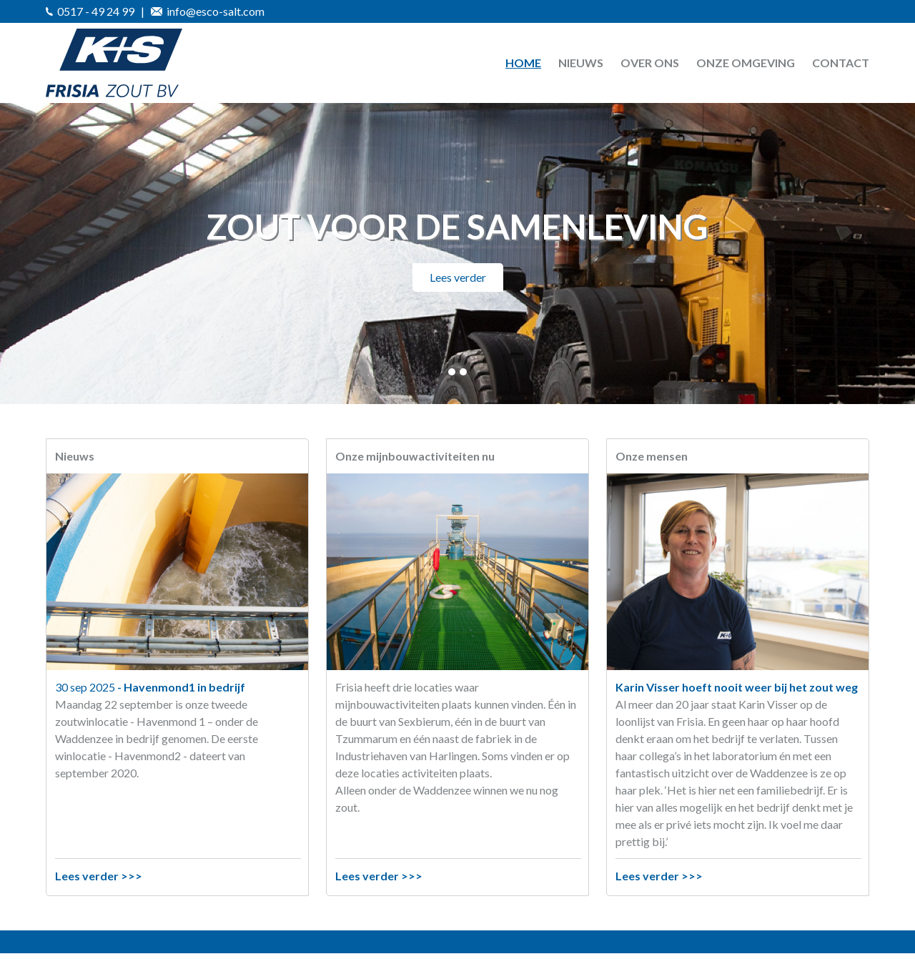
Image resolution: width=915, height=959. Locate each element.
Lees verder (458, 277)
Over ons (649, 62)
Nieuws (580, 62)
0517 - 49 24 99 (90, 11)
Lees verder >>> (98, 875)
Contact (840, 62)
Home (523, 62)
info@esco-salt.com (207, 11)
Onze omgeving (745, 62)
